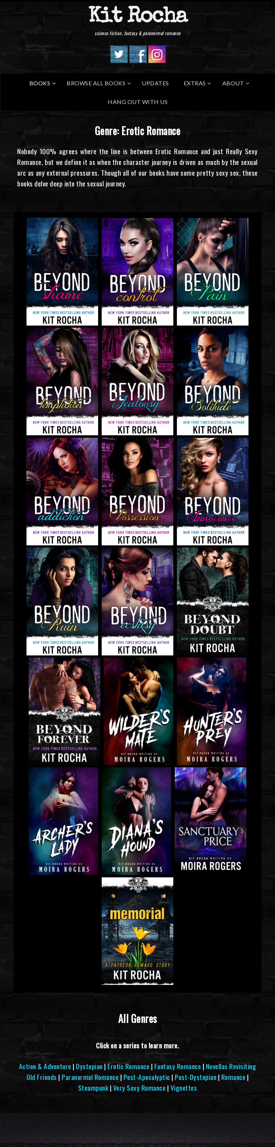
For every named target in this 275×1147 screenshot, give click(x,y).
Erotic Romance (128, 1066)
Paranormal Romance (90, 1077)
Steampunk (93, 1087)
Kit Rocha (137, 17)
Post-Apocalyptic (147, 1077)
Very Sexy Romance (139, 1087)
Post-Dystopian (195, 1077)
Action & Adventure (45, 1066)
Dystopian (89, 1066)
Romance (233, 1077)
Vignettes (183, 1087)
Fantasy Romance (177, 1066)
